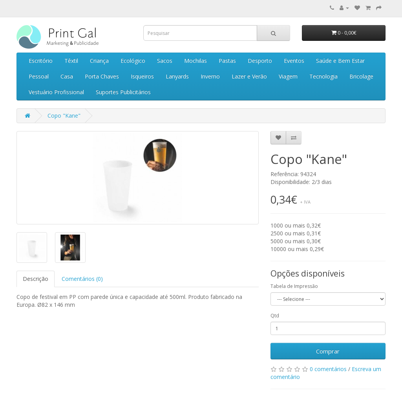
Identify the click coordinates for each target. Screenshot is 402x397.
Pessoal (39, 76)
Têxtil (71, 60)
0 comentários (328, 369)
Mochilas (195, 60)
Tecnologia (323, 76)
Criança (99, 60)
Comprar (328, 351)
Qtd (274, 315)
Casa (66, 76)
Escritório (41, 60)
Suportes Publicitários (123, 92)
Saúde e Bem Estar (340, 60)
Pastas (227, 60)
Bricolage (361, 76)
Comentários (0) (82, 278)
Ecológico (133, 60)
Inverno (210, 76)
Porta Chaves (102, 76)
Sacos (164, 60)
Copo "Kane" (64, 115)
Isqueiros (142, 76)
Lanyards (177, 76)
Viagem (288, 76)
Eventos (294, 60)
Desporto (260, 60)
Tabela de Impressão (294, 286)
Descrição (35, 278)
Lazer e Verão (249, 76)
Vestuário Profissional (56, 92)
